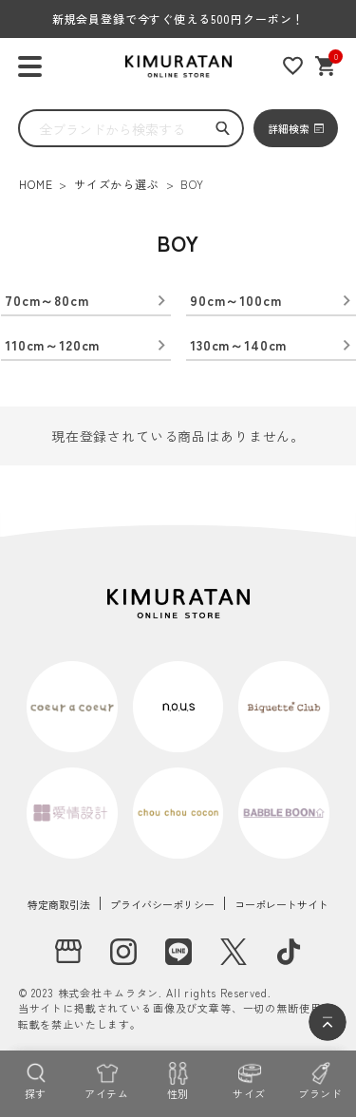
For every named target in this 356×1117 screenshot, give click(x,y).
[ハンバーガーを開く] (30, 67)
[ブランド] (320, 1079)
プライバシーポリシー (162, 904)
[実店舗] (68, 951)
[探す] (35, 1079)
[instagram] (123, 951)
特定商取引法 (59, 904)
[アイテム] (106, 1079)
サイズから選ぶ (116, 184)
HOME (35, 184)
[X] (233, 951)
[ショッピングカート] (326, 66)
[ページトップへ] (328, 1022)
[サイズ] (249, 1079)
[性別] (178, 1079)
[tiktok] (288, 951)
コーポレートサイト (281, 904)
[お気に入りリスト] (293, 66)
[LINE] (178, 951)
